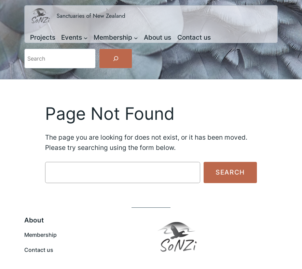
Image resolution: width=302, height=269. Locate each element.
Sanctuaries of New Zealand (90, 16)
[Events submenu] (86, 38)
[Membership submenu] (136, 38)
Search (230, 172)
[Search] (115, 58)
